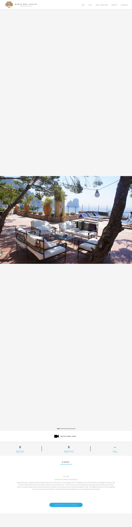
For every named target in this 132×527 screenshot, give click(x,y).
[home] (22, 4)
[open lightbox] (65, 436)
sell (90, 5)
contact (124, 5)
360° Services (102, 5)
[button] (3, 220)
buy (83, 5)
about (114, 5)
